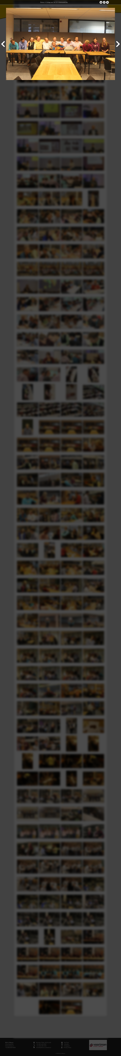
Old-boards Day (63, 2)
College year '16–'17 (51, 2)
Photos (42, 2)
